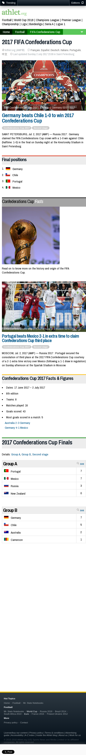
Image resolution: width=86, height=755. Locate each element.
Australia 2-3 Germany (17, 423)
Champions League (47, 20)
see (80, 464)
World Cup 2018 (23, 20)
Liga (24, 24)
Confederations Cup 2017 (17, 347)
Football (7, 20)
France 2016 (38, 714)
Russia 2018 (46, 711)
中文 (4, 54)
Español (45, 50)
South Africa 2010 (13, 714)
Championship (10, 24)
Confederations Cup (22, 201)
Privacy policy (11, 722)
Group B (26, 454)
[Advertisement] (43, 610)
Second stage (41, 347)
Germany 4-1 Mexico (16, 428)
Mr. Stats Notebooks (33, 703)
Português (75, 50)
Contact (24, 722)
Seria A (49, 24)
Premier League (71, 20)
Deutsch (55, 50)
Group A (15, 454)
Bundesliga (36, 24)
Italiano (64, 50)
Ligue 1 (60, 24)
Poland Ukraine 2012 (57, 714)
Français (35, 50)
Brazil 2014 (60, 711)
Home (7, 703)
